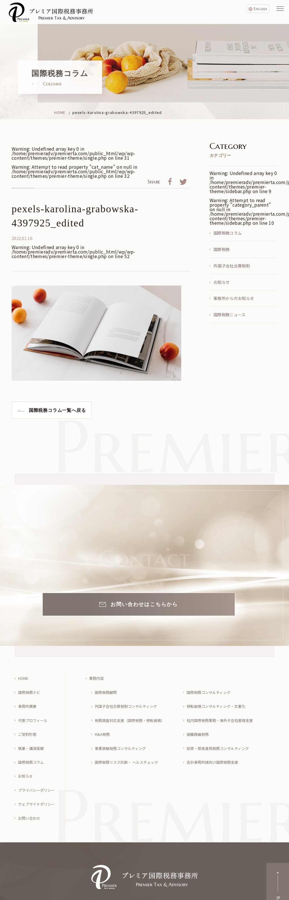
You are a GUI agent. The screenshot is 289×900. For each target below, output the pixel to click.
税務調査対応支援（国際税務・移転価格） (133, 710)
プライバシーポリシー (38, 766)
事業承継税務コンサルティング (122, 732)
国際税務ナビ (30, 688)
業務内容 (97, 677)
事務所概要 (28, 699)
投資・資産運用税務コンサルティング (220, 732)
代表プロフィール (34, 710)
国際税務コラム (227, 233)
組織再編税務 (199, 721)
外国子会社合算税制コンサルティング (128, 699)
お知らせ (221, 282)
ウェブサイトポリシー (38, 777)
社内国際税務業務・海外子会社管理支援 (222, 710)
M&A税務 (103, 721)
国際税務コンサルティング (210, 688)
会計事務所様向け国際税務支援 (214, 744)
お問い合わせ (30, 788)
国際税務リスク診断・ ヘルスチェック (129, 744)
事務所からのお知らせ (233, 298)
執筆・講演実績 (32, 732)
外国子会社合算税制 (231, 266)
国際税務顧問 (107, 688)
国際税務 (221, 249)
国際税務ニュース (229, 314)
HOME (24, 677)
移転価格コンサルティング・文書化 (218, 699)
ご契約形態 (28, 721)
